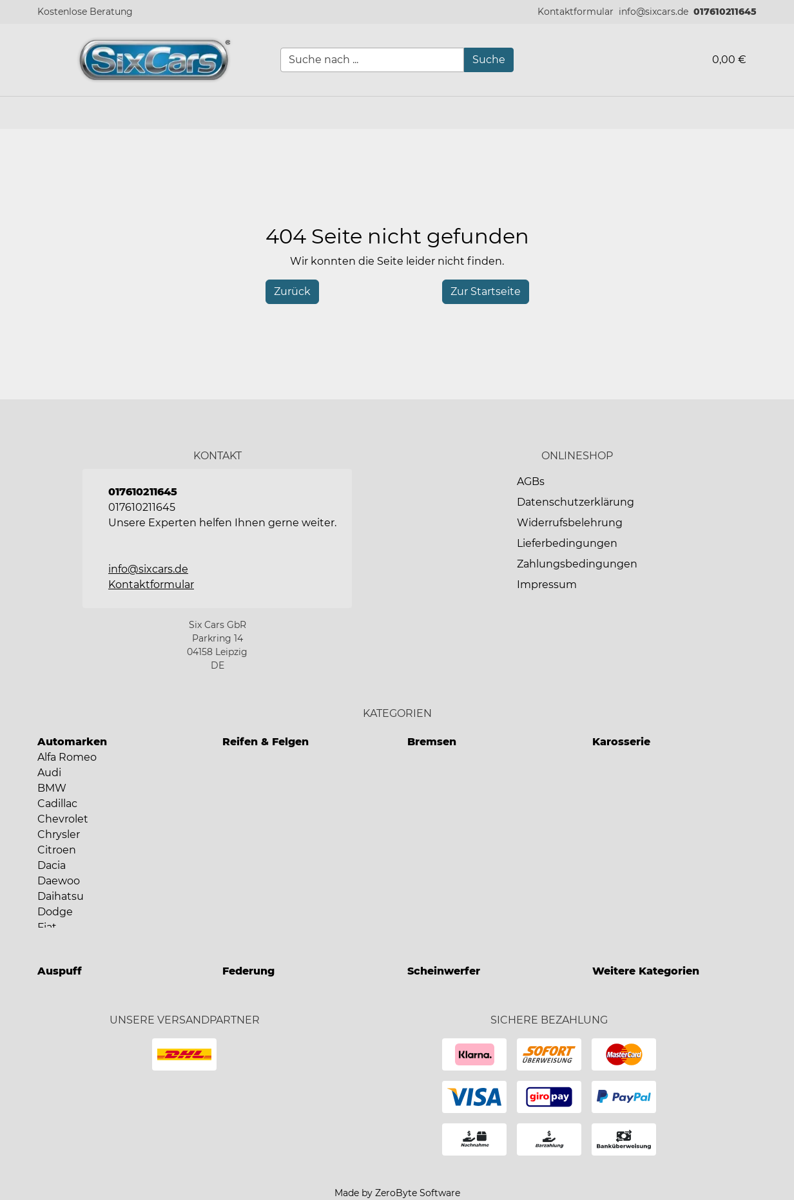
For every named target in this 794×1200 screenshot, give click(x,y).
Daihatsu (60, 896)
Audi (49, 773)
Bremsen (431, 742)
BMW (51, 788)
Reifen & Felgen (265, 742)
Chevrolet (62, 819)
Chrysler (58, 834)
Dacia (51, 865)
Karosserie (621, 742)
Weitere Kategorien (645, 971)
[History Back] (292, 292)
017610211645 (725, 11)
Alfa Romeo (67, 757)
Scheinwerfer (443, 971)
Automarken (72, 742)
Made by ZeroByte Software (397, 1193)
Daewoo (58, 881)
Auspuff (59, 971)
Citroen (56, 850)
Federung (248, 971)
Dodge (55, 912)
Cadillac (57, 803)
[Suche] (489, 60)
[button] (575, 12)
